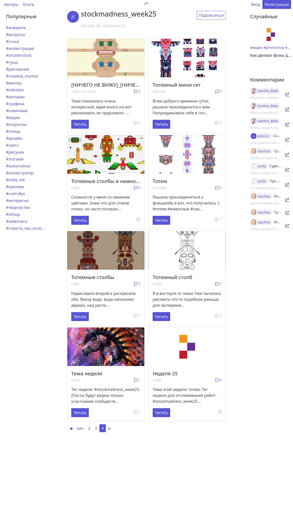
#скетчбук (15, 193)
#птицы (13, 131)
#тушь (12, 62)
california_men (83, 91)
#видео (13, 117)
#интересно (17, 200)
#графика (15, 103)
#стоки (12, 41)
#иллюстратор (20, 173)
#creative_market (22, 76)
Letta (75, 380)
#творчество (18, 207)
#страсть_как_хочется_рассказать (38, 228)
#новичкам (16, 110)
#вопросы (15, 34)
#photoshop (274, 47)
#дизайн (14, 138)
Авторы (11, 4)
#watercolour (18, 166)
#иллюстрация (20, 48)
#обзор (13, 214)
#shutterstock (19, 55)
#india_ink (15, 179)
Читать (80, 124)
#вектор (13, 83)
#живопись (16, 221)
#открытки (16, 124)
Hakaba (159, 91)
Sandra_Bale (267, 91)
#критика (15, 186)
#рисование (17, 69)
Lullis (75, 187)
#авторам (15, 97)
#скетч (12, 145)
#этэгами (15, 159)
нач (80, 428)
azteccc (263, 136)
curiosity (160, 187)
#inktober (15, 90)
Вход (255, 4)
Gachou (263, 151)
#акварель (16, 27)
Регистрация (277, 4)
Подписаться (211, 15)
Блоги (28, 4)
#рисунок (15, 152)
